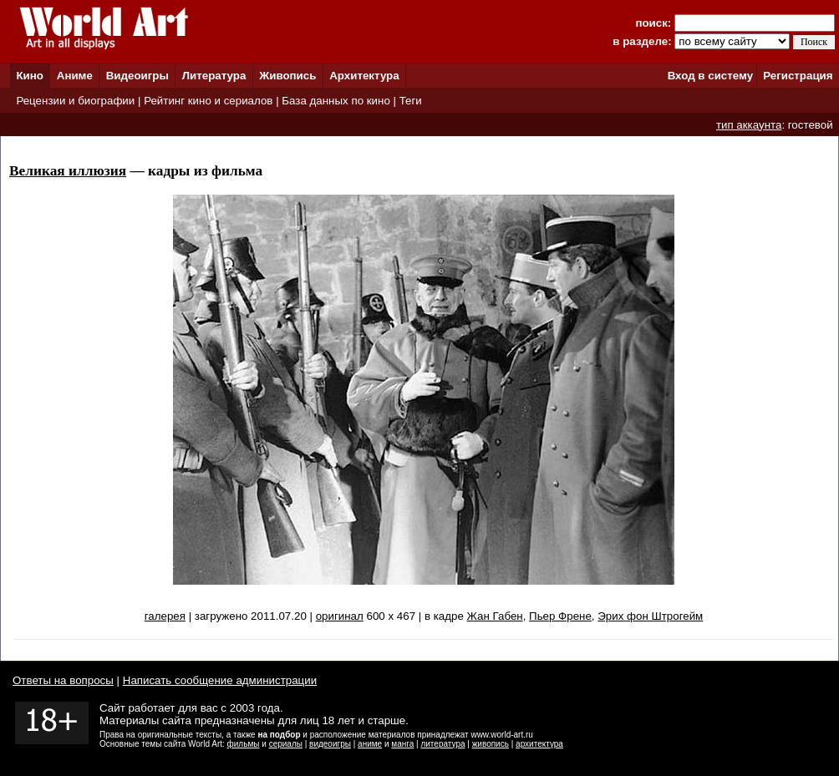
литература (442, 743)
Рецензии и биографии (75, 100)
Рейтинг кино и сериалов (208, 100)
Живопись (287, 75)
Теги (410, 100)
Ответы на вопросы (63, 680)
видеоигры (330, 743)
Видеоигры (137, 75)
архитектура (539, 743)
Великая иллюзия (67, 171)
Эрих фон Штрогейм (650, 616)
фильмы (243, 743)
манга (402, 743)
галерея (165, 616)
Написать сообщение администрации (220, 680)
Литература (214, 75)
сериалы (286, 743)
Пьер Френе (560, 616)
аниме (370, 743)
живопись (490, 743)
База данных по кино (335, 100)
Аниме (75, 75)
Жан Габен (495, 616)
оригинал (340, 616)
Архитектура (364, 75)
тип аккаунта (749, 125)
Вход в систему (710, 75)
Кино (29, 75)
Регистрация (797, 75)
